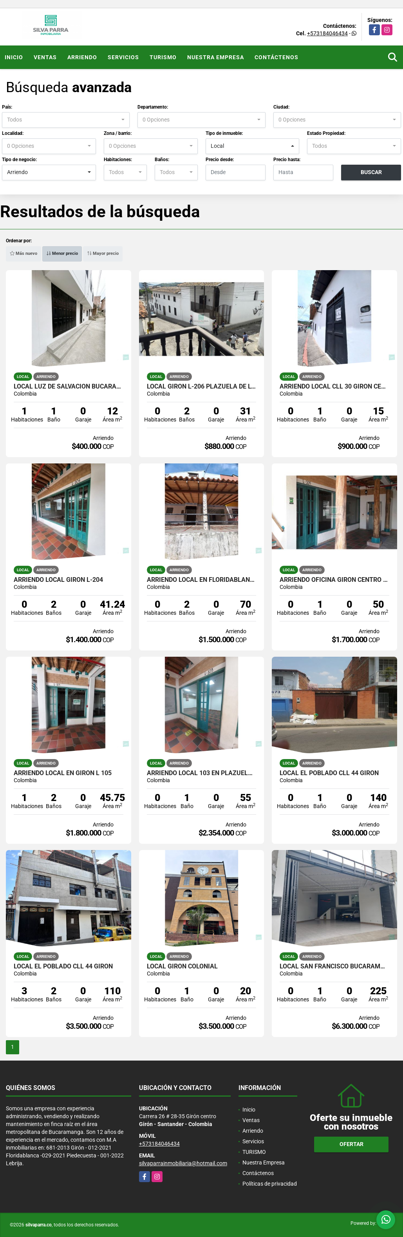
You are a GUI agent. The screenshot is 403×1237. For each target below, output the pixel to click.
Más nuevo (23, 253)
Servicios (123, 57)
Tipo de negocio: (19, 159)
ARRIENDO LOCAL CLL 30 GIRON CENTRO (334, 386)
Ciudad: (281, 107)
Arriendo (82, 57)
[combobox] (66, 120)
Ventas (45, 57)
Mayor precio (103, 253)
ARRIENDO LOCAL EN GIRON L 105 (63, 773)
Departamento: (152, 107)
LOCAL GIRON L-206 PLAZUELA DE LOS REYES (202, 386)
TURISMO (163, 57)
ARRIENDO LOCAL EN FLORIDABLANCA (202, 580)
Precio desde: (220, 159)
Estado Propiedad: (326, 133)
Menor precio (62, 253)
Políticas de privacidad (269, 1184)
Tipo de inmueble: (224, 133)
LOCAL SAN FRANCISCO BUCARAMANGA (334, 966)
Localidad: (12, 133)
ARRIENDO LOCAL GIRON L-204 (58, 580)
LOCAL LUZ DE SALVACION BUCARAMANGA (68, 386)
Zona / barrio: (118, 133)
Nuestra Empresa (215, 57)
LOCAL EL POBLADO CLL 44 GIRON (329, 773)
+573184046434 (327, 33)
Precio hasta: (286, 159)
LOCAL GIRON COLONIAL (182, 966)
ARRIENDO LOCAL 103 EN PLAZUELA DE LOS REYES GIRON (202, 773)
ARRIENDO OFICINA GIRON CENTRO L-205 (334, 580)
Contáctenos (276, 57)
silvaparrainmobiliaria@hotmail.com (183, 1163)
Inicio (14, 57)
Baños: (162, 159)
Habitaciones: (118, 159)
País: (7, 107)
